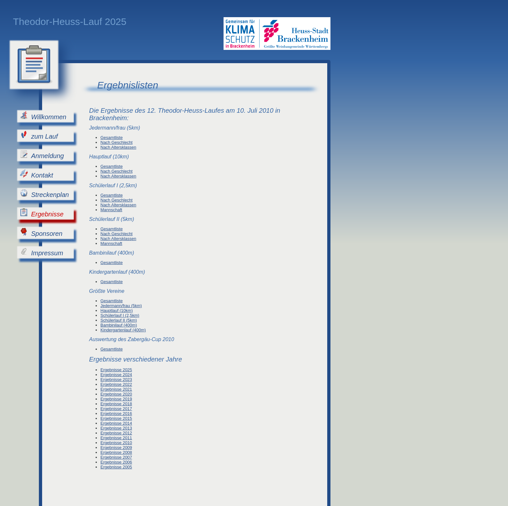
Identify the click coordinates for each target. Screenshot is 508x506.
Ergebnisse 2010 (116, 442)
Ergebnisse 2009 (116, 447)
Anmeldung (42, 154)
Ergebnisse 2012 (116, 433)
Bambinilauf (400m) (118, 325)
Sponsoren (41, 232)
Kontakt (36, 174)
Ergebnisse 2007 (116, 457)
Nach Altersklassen (118, 147)
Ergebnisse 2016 (116, 413)
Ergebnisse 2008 (116, 452)
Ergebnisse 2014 (116, 423)
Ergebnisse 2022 (116, 384)
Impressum (41, 252)
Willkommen (43, 116)
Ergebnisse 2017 (116, 408)
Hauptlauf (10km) (116, 310)
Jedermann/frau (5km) (121, 305)
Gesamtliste (111, 137)
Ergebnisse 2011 (116, 437)
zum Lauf (39, 135)
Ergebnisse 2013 (116, 428)
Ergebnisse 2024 (116, 374)
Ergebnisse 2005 (116, 467)
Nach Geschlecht (116, 142)
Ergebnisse (42, 213)
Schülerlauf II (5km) (118, 320)
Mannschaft (111, 209)
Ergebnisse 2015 (116, 418)
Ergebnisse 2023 (116, 379)
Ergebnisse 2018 (116, 403)
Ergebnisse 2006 (116, 462)
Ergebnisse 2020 (116, 394)
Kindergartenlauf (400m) (123, 330)
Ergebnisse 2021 (116, 389)
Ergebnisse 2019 (116, 399)
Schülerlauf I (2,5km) (119, 315)
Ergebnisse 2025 (116, 369)
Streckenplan (44, 193)
